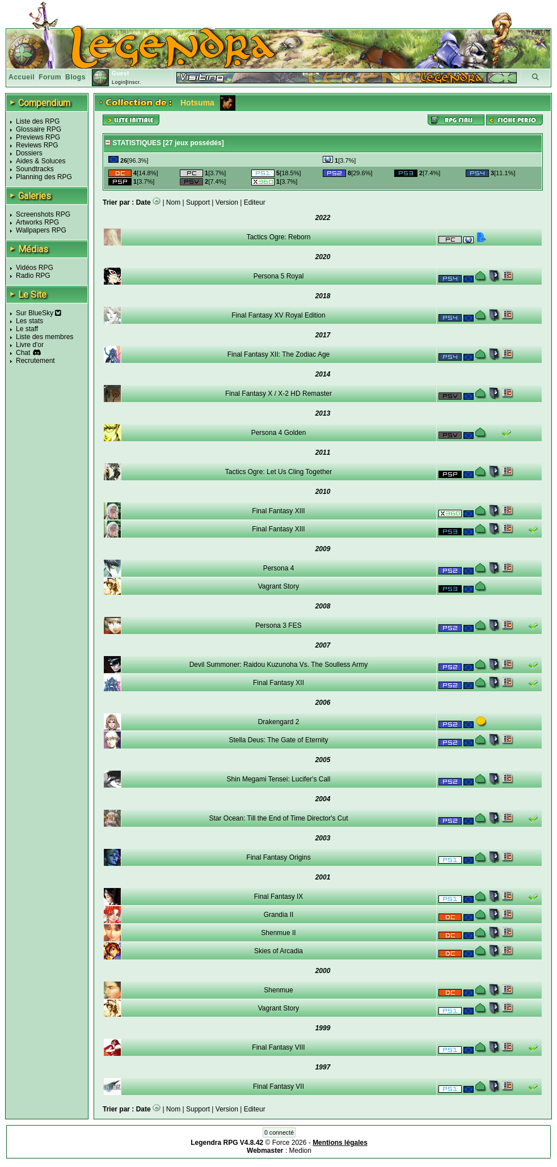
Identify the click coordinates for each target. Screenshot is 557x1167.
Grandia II (279, 915)
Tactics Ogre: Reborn (279, 237)
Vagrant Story (278, 586)
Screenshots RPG (43, 214)
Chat (23, 353)
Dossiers (29, 153)
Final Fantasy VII (278, 1086)
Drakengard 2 (278, 722)
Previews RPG (38, 137)
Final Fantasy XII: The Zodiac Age (278, 354)
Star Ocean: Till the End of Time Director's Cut (278, 818)
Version (227, 202)
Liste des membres (44, 337)
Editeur (254, 202)
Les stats (29, 321)
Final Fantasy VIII (278, 1047)
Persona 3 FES (278, 625)
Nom (173, 202)
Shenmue (278, 990)
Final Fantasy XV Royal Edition (278, 315)
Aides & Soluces (40, 161)
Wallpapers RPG (41, 230)
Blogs (75, 77)
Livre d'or (30, 345)
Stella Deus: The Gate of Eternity (278, 740)
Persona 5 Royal (279, 276)
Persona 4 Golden (278, 433)
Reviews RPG (37, 145)
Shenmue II (278, 933)
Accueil (22, 77)
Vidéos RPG (34, 268)
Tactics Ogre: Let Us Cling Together (278, 472)
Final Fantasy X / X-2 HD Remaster (278, 394)
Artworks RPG (37, 222)
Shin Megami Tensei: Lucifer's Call (279, 779)
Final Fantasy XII (278, 683)
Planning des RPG (44, 177)
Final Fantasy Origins (278, 857)
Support (198, 202)
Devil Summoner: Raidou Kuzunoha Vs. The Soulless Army (278, 665)
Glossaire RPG (38, 129)
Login (119, 82)
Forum (50, 77)
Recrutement (35, 361)
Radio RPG (33, 276)
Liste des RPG (38, 121)
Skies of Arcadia (278, 951)
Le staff (27, 329)
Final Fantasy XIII (278, 511)
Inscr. (134, 82)
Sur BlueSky (38, 313)
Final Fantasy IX (278, 896)
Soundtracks (35, 169)
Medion (300, 1151)
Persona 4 (278, 568)
